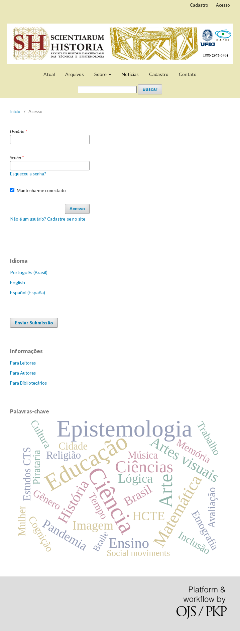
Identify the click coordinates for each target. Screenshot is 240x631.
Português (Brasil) (28, 272)
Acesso (223, 5)
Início (15, 111)
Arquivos (74, 74)
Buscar (149, 89)
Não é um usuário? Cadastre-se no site (47, 219)
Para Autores (23, 373)
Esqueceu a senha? (28, 173)
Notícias (130, 74)
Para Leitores (23, 363)
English (17, 282)
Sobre (101, 74)
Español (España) (27, 292)
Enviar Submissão (34, 322)
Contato (188, 74)
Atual (49, 74)
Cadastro (158, 74)
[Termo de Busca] (107, 89)
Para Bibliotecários (28, 383)
